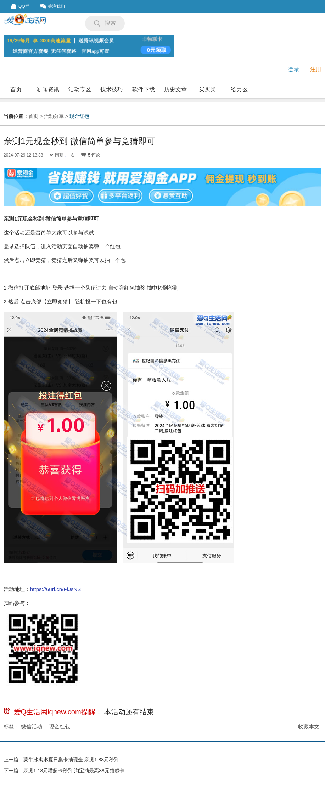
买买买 (207, 89)
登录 (293, 69)
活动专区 (79, 89)
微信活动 (31, 726)
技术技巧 (111, 89)
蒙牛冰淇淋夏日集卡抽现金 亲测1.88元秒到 (71, 759)
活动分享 (54, 116)
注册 (315, 69)
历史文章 (175, 89)
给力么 (239, 89)
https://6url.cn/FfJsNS (55, 589)
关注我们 (52, 6)
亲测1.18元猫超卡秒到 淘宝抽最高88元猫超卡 (73, 770)
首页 (16, 89)
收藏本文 (308, 726)
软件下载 (143, 89)
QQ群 (20, 6)
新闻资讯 (48, 89)
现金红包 (79, 116)
